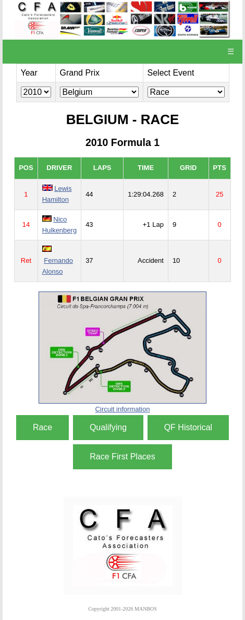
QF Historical (188, 427)
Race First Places (122, 456)
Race (42, 427)
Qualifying (108, 427)
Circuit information (122, 409)
